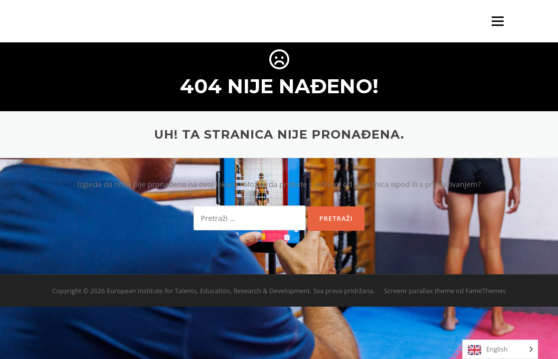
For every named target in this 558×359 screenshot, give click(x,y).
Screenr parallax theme (419, 290)
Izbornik (497, 21)
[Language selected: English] (500, 349)
